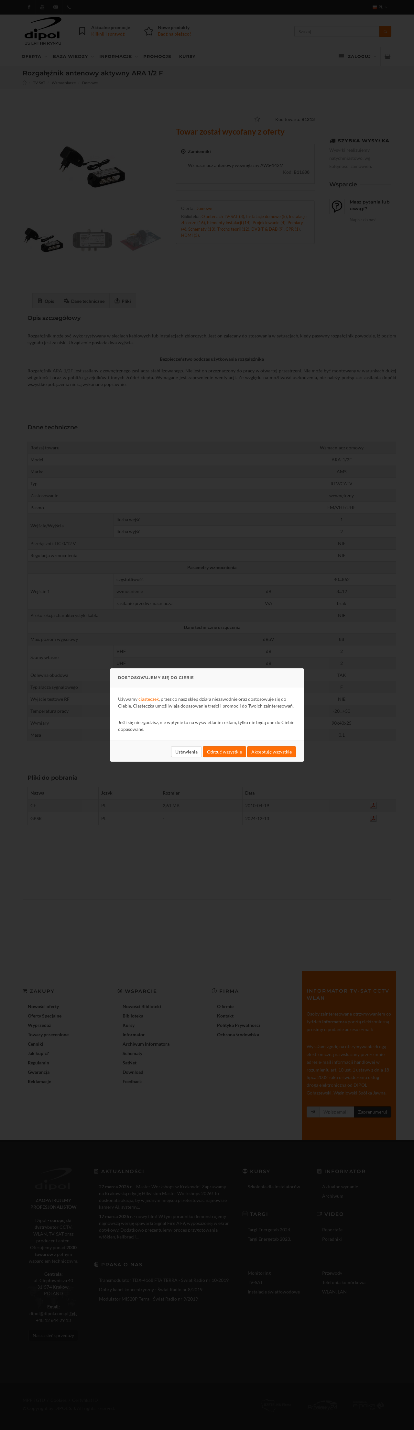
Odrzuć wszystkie (224, 751)
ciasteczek (148, 699)
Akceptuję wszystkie (271, 751)
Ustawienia (186, 751)
